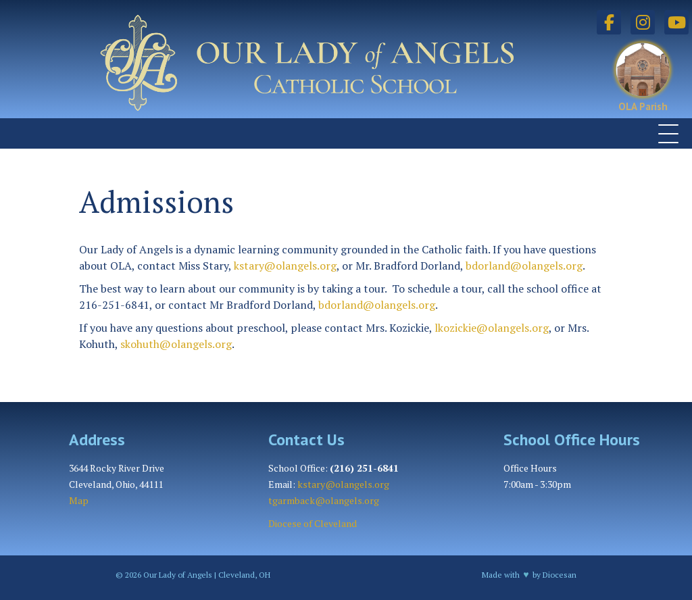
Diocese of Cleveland (312, 523)
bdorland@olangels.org (524, 265)
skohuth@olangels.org (176, 343)
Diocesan (559, 575)
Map (79, 500)
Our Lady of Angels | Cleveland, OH (205, 575)
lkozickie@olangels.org (492, 327)
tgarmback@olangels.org (323, 500)
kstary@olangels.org (285, 265)
